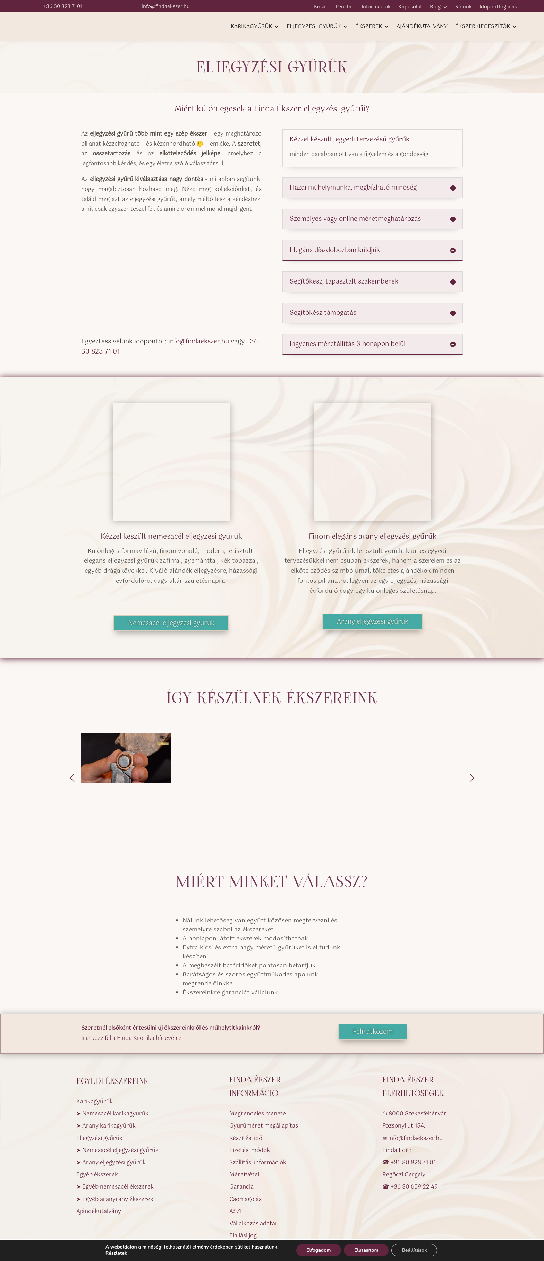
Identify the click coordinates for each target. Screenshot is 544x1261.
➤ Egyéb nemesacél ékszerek (115, 1148)
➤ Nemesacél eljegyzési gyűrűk (117, 1111)
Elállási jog (243, 1196)
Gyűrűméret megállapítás (263, 1087)
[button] (471, 758)
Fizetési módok (249, 1111)
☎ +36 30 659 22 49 (410, 1148)
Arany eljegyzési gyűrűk (372, 622)
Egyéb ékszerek (97, 1135)
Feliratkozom (373, 993)
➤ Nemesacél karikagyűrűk (112, 1074)
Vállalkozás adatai (253, 1184)
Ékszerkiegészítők (482, 27)
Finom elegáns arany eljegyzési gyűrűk (372, 536)
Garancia (241, 1148)
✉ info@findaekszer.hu (412, 1099)
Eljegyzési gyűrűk (314, 27)
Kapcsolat (410, 8)
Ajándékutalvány (422, 27)
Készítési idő (245, 1099)
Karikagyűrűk (251, 27)
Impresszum (246, 1221)
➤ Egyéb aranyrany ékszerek (114, 1160)
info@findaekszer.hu (198, 342)
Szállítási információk (257, 1123)
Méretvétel (244, 1135)
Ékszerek (368, 27)
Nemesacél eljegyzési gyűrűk (171, 623)
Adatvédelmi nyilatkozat (261, 1209)
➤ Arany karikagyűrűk (106, 1087)
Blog (435, 8)
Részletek (116, 1253)
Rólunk (463, 8)
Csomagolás (245, 1160)
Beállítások (414, 1250)
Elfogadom (318, 1250)
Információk (376, 8)
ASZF (236, 1172)
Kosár (321, 8)
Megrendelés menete (257, 1074)
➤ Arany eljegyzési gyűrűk (111, 1123)
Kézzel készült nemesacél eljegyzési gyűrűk (171, 536)
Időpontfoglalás (498, 8)
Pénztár (344, 8)
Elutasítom (366, 1250)
